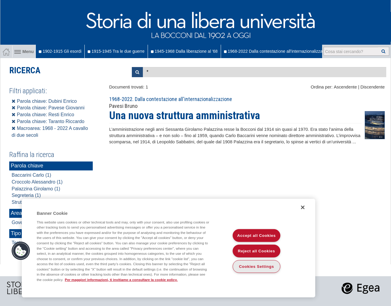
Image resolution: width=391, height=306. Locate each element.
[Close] (302, 207)
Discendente (373, 87)
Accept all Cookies (256, 235)
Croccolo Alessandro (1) (37, 181)
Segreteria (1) (26, 195)
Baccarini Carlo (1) (31, 175)
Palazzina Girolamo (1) (36, 188)
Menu (24, 51)
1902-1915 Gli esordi (60, 51)
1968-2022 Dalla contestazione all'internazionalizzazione (278, 51)
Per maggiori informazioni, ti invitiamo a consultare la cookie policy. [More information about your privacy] (121, 280)
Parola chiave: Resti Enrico (43, 114)
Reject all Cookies (256, 251)
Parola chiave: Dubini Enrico (44, 101)
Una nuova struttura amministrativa (184, 115)
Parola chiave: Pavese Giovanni (48, 107)
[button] (20, 250)
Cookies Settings (256, 266)
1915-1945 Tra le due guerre (116, 51)
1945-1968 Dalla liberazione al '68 (184, 51)
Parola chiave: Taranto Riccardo (48, 121)
